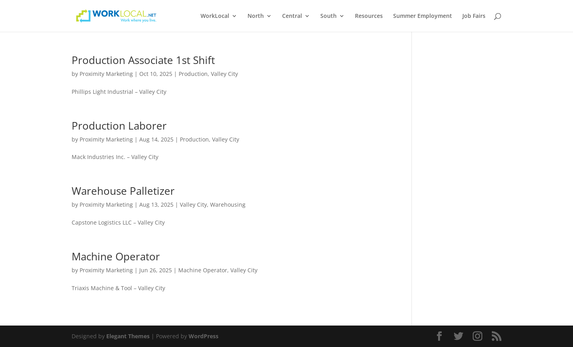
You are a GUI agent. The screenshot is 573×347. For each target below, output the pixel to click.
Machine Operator (116, 256)
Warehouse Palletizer (123, 191)
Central (292, 16)
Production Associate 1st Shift (143, 60)
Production (193, 74)
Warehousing (228, 204)
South (328, 16)
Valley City (224, 74)
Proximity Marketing (106, 74)
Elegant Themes (128, 336)
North (256, 16)
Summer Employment (422, 16)
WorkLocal (215, 16)
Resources (369, 16)
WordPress (203, 336)
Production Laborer (119, 125)
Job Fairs (473, 16)
